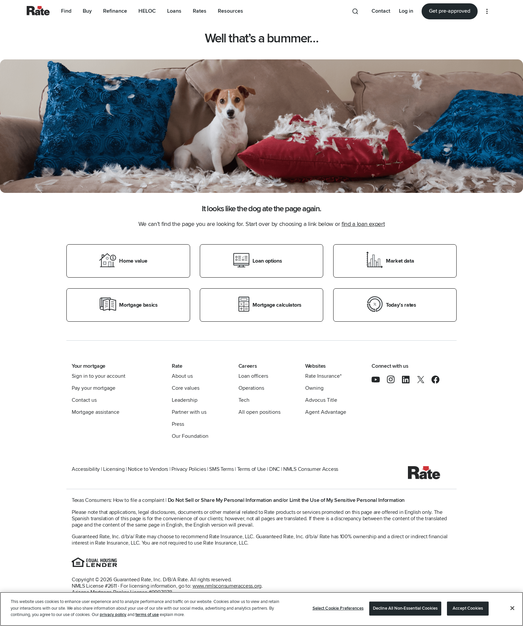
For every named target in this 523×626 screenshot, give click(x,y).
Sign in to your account (98, 376)
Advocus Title (321, 400)
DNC (274, 469)
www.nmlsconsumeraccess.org (227, 586)
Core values (185, 388)
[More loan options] (487, 11)
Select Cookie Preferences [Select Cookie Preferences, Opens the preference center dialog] (338, 608)
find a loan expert (363, 224)
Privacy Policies (188, 469)
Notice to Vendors (148, 469)
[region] (261, 609)
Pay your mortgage (93, 388)
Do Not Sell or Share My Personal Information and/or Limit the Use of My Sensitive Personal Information (286, 500)
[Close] (512, 608)
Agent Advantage (325, 412)
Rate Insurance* (323, 376)
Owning (314, 388)
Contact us (84, 400)
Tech (243, 400)
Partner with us (189, 412)
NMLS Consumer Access (310, 469)
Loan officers (253, 376)
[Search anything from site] (356, 11)
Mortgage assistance (95, 412)
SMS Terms (221, 469)
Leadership (184, 400)
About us (182, 376)
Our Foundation (190, 436)
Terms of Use (251, 469)
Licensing (113, 469)
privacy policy (113, 614)
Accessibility (86, 469)
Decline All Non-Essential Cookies (405, 608)
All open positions (259, 412)
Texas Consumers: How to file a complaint (118, 500)
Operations (251, 388)
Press (178, 424)
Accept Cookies (468, 608)
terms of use (147, 614)
